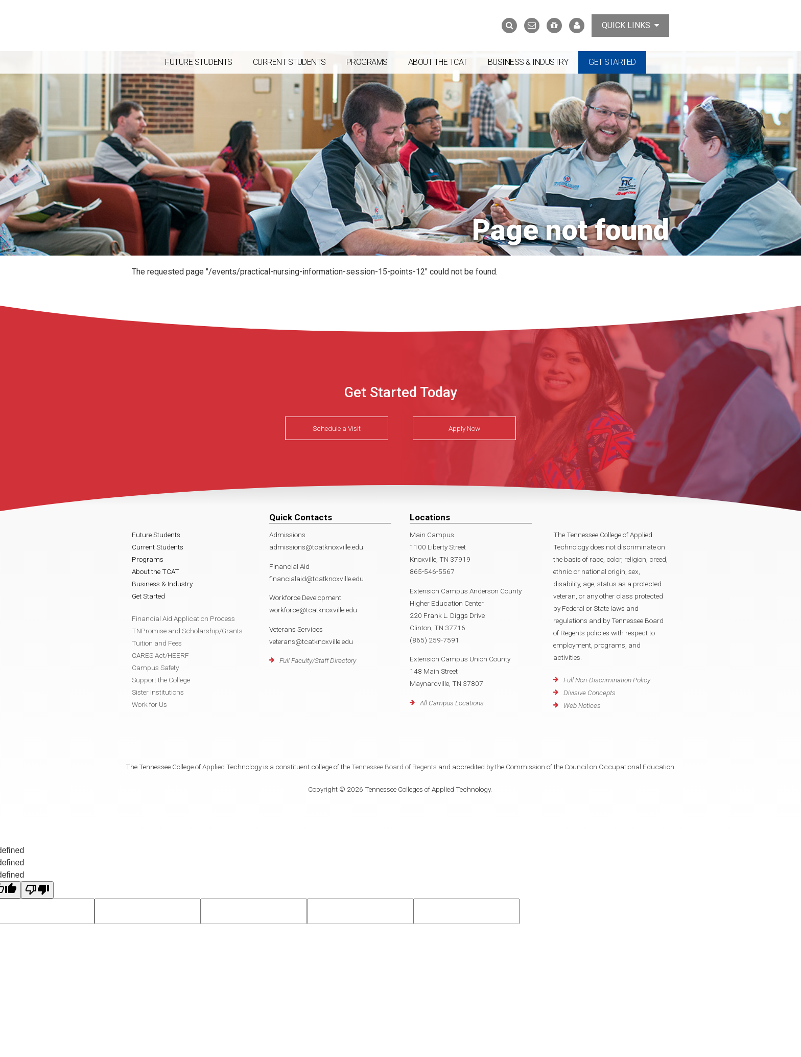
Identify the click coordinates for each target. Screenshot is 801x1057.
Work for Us (149, 704)
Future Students (198, 62)
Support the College (161, 680)
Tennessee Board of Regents (394, 767)
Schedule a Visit (337, 428)
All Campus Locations (452, 703)
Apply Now (464, 428)
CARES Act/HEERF (160, 655)
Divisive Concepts (589, 692)
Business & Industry (528, 62)
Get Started (612, 62)
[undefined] (37, 890)
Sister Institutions (158, 692)
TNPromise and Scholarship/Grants (187, 631)
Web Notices (582, 705)
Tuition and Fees (157, 643)
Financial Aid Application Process (183, 618)
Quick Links (630, 25)
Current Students (289, 62)
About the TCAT (437, 62)
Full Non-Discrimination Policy (606, 680)
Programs (367, 62)
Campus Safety (155, 667)
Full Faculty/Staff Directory (317, 660)
